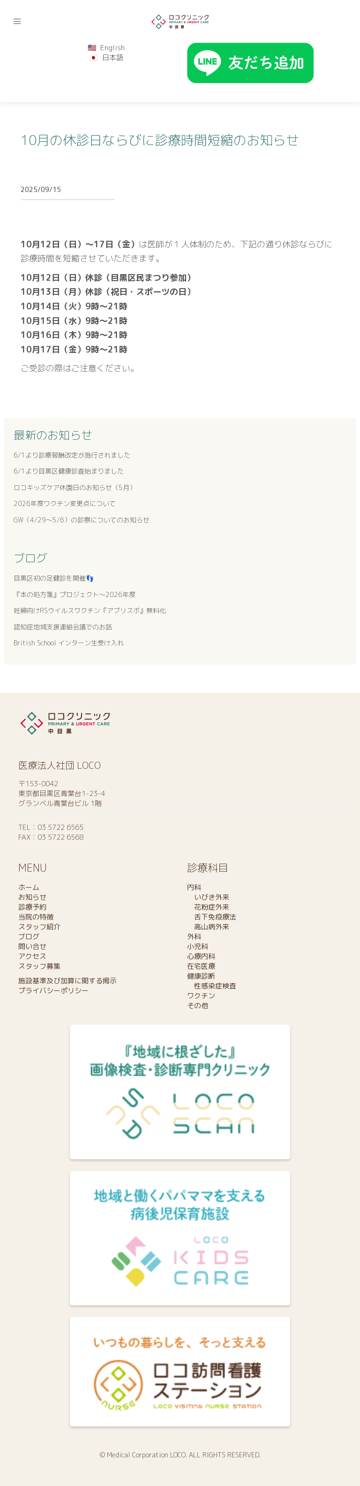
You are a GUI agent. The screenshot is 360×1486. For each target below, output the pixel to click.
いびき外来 (208, 897)
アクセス (32, 956)
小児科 (197, 946)
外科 (194, 937)
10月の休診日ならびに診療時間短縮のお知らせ (160, 140)
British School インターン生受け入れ (69, 642)
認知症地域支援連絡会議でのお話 (63, 626)
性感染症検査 (211, 986)
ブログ (30, 558)
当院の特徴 (35, 917)
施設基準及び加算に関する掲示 (67, 981)
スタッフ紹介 (39, 927)
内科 (194, 887)
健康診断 (201, 976)
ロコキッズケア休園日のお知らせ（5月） (75, 487)
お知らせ (32, 897)
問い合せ (32, 946)
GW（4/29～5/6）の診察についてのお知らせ (82, 519)
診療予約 (32, 907)
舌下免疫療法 (211, 917)
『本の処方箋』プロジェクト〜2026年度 (74, 594)
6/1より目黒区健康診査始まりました (69, 471)
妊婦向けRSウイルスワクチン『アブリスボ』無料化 (90, 610)
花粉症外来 (208, 907)
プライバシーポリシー (53, 991)
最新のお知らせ (53, 435)
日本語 (112, 57)
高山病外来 (208, 927)
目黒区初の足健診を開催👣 (54, 578)
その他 (197, 1006)
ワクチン (201, 996)
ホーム (28, 887)
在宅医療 (201, 966)
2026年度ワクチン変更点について (65, 503)
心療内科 (201, 956)
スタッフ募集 (39, 966)
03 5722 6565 (60, 827)
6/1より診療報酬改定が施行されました (72, 455)
